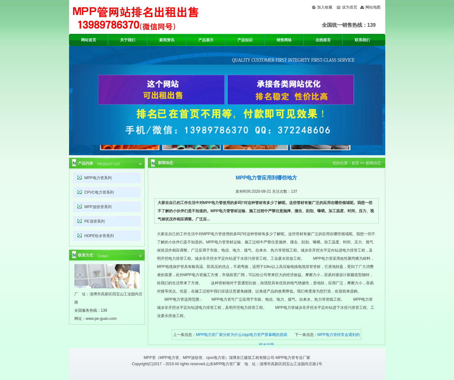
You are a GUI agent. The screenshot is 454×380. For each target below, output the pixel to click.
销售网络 (284, 40)
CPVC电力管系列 (99, 192)
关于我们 (127, 40)
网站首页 (88, 40)
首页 (355, 163)
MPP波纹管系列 (98, 207)
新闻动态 (373, 163)
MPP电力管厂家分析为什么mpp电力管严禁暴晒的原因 (241, 334)
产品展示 (205, 40)
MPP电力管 (169, 357)
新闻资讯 (166, 40)
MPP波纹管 (192, 357)
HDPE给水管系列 (99, 236)
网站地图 (373, 7)
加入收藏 (324, 7)
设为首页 (349, 7)
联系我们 (362, 40)
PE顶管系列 (94, 221)
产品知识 (245, 40)
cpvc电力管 (215, 357)
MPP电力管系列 (98, 178)
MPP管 (150, 357)
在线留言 (323, 40)
